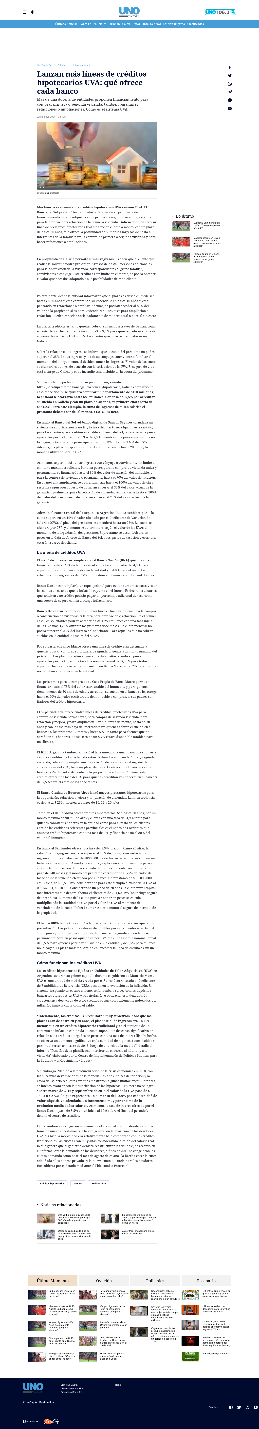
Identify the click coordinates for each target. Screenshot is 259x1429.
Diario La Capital (69, 1384)
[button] (25, 12)
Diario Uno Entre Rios (72, 1388)
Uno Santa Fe (44, 65)
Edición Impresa (174, 24)
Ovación (114, 24)
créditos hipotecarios (81, 65)
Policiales (99, 24)
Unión (136, 24)
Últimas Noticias (66, 24)
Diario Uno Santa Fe (71, 1392)
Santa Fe (85, 24)
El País (61, 65)
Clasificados (195, 24)
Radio (118, 1384)
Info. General (152, 24)
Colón (126, 24)
